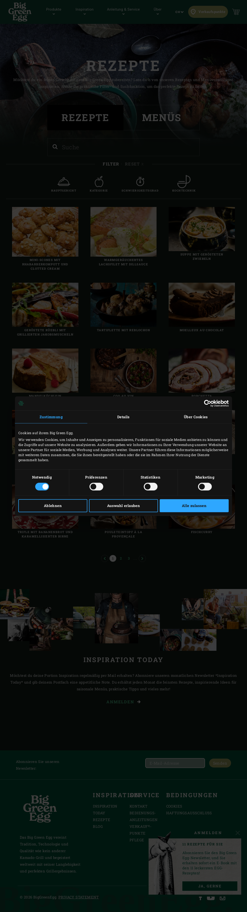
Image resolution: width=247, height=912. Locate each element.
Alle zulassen (194, 505)
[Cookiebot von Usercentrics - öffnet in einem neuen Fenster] (207, 403)
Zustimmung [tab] (51, 416)
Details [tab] (123, 416)
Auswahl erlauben (123, 505)
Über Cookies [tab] (196, 416)
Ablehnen (53, 505)
